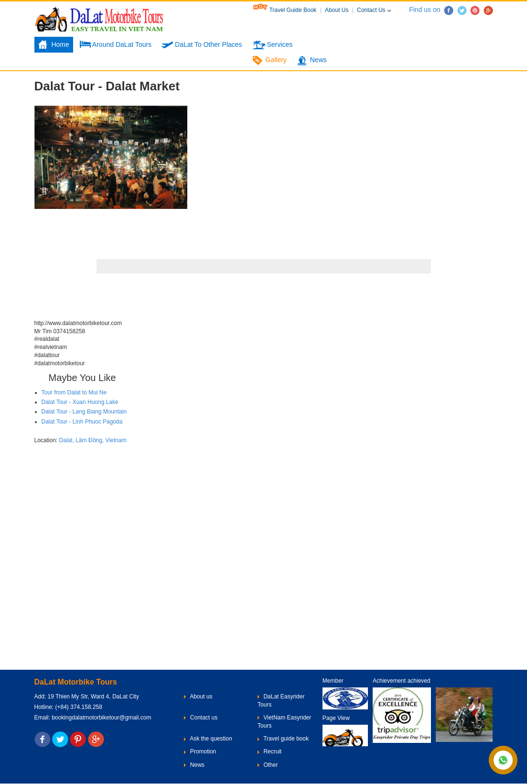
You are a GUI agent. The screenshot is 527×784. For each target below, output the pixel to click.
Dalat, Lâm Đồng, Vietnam (93, 440)
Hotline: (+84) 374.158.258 (68, 707)
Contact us (200, 717)
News (312, 60)
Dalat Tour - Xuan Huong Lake (80, 402)
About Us (337, 10)
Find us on (419, 9)
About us (198, 696)
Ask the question (208, 738)
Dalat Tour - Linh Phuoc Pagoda (82, 421)
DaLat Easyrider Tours (281, 700)
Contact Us (375, 10)
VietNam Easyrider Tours (284, 721)
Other (268, 765)
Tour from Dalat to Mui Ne (74, 392)
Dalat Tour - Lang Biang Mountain (84, 411)
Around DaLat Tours (115, 45)
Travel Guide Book (285, 10)
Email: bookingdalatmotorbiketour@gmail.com (92, 717)
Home (53, 45)
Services (272, 45)
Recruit (269, 751)
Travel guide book (283, 738)
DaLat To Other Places (201, 45)
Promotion (200, 751)
